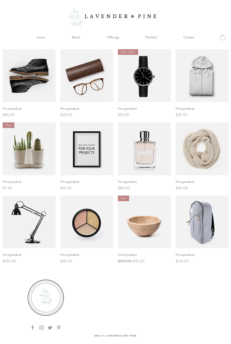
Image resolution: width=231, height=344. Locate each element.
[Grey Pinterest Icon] (59, 328)
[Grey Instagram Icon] (41, 328)
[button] (222, 37)
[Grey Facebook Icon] (33, 328)
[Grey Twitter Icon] (50, 328)
